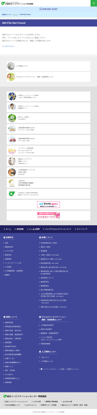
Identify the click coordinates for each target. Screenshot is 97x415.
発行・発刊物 (10, 370)
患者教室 (44, 251)
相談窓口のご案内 (51, 259)
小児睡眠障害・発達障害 (14, 271)
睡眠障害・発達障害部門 (49, 333)
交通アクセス (10, 358)
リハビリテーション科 (13, 263)
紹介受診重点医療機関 (13, 354)
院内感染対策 (50, 263)
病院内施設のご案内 (12, 350)
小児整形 (8, 267)
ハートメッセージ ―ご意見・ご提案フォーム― (60, 369)
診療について (47, 237)
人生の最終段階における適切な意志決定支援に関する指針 (54, 295)
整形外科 (8, 255)
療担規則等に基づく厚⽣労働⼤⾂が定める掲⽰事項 (54, 272)
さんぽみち (9, 374)
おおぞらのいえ (31, 405)
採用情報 (20, 229)
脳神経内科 (9, 247)
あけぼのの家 (67, 401)
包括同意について (47, 278)
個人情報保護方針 (47, 290)
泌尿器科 (8, 259)
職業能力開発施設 (52, 401)
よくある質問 (34, 229)
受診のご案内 (45, 247)
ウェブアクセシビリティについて (58, 229)
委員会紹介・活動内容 (13, 338)
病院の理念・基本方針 (13, 330)
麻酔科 (7, 275)
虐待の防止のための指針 (54, 307)
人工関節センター (49, 352)
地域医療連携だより (12, 378)
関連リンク (9, 366)
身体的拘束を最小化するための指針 (54, 301)
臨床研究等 (45, 282)
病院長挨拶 (9, 322)
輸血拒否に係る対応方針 (54, 267)
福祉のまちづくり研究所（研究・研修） (75, 405)
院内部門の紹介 (10, 346)
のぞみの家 (37, 401)
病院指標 (8, 342)
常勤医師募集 (45, 344)
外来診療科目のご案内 (49, 243)
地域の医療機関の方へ (13, 362)
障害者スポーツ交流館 (48, 405)
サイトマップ (82, 229)
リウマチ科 (9, 251)
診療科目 (9, 237)
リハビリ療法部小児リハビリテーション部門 (51, 338)
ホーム (8, 229)
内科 (6, 243)
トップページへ (8, 46)
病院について (11, 317)
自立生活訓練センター (13, 405)
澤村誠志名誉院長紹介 (13, 326)
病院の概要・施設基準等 (14, 334)
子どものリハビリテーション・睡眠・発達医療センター (54, 318)
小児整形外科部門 (47, 325)
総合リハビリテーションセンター (16, 401)
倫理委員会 (45, 286)
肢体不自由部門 (46, 329)
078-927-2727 (48, 9)
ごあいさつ (45, 357)
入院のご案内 (50, 255)
